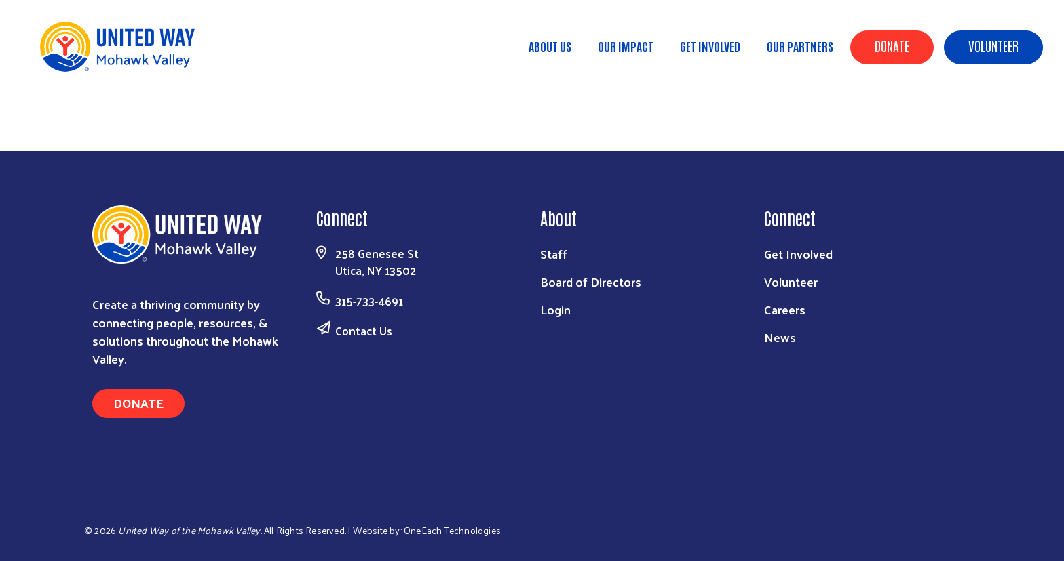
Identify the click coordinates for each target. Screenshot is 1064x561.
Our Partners (800, 46)
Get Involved (710, 46)
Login (555, 309)
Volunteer (993, 45)
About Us (550, 46)
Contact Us (363, 330)
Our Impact (625, 46)
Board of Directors (590, 281)
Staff (553, 253)
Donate (892, 45)
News (780, 337)
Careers (784, 309)
